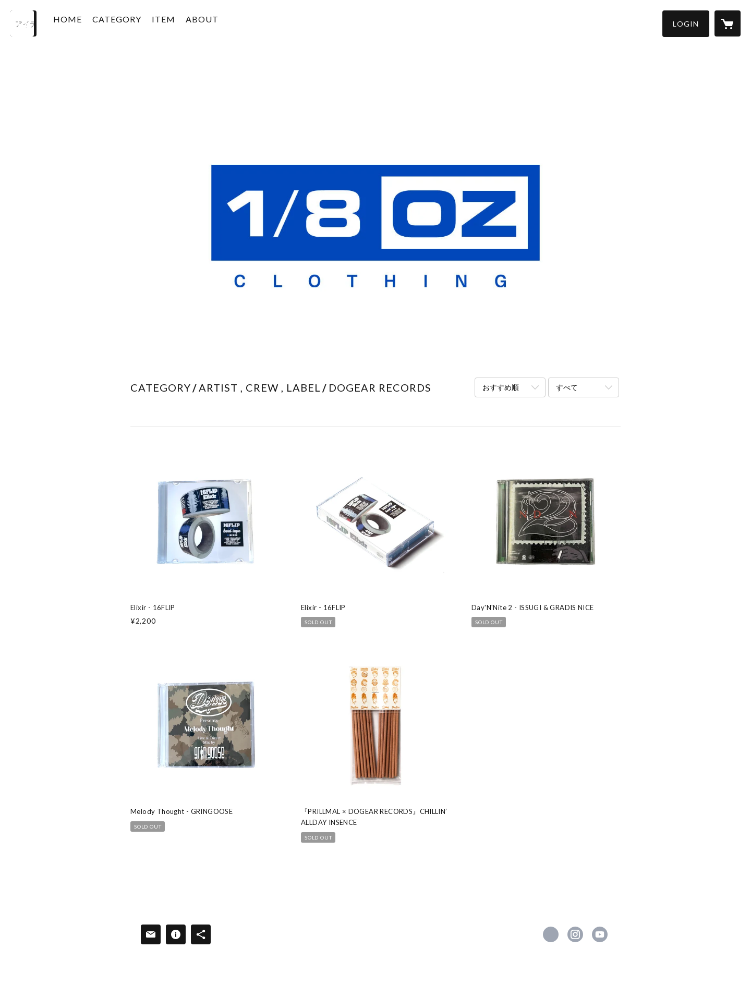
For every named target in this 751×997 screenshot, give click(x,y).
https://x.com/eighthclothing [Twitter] (551, 934)
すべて (567, 387)
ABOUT (216, 23)
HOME (82, 23)
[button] (685, 23)
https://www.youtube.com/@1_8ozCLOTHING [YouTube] (600, 934)
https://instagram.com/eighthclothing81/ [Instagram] (575, 934)
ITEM (178, 23)
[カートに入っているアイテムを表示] (727, 23)
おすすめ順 (500, 387)
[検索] (23, 23)
